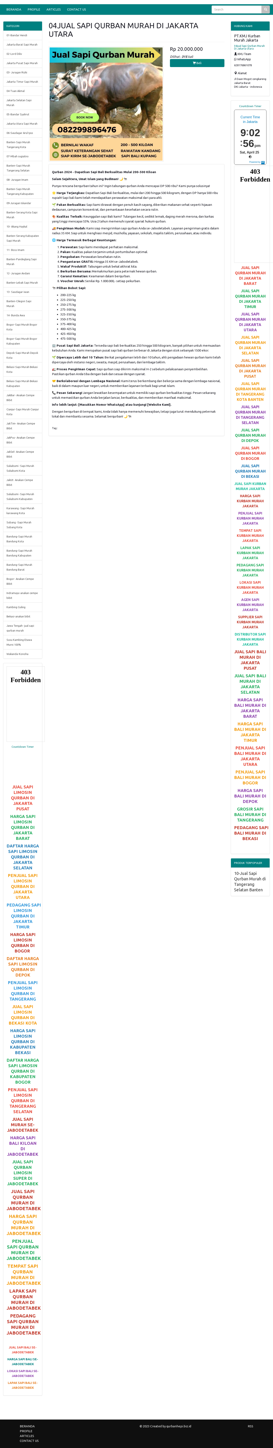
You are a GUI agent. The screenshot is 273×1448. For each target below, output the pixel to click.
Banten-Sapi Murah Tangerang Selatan (18, 168)
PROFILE (34, 9)
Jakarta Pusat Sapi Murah (22, 63)
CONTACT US (76, 9)
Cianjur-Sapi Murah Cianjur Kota (23, 412)
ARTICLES (53, 9)
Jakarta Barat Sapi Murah (22, 44)
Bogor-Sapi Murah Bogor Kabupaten (22, 341)
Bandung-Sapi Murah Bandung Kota (19, 539)
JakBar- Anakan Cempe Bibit (20, 397)
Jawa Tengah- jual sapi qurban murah (20, 628)
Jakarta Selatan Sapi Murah (19, 102)
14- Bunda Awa (16, 315)
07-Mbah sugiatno (18, 156)
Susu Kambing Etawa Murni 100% (19, 642)
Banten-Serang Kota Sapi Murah (22, 215)
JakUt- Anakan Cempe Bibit (20, 482)
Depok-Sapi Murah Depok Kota (22, 355)
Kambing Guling (16, 607)
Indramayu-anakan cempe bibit (22, 595)
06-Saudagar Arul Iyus (20, 132)
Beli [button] (197, 63)
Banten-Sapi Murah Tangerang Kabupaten (20, 191)
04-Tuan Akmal (16, 90)
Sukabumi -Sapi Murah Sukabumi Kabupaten (20, 496)
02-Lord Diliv (14, 53)
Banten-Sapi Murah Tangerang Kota (18, 144)
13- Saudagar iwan (18, 291)
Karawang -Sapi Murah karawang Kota (20, 511)
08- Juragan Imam (17, 179)
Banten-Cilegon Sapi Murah (19, 303)
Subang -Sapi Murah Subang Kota (19, 525)
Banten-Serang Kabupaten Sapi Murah (23, 238)
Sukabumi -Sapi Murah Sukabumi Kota (20, 468)
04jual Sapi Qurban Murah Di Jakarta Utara (249, 47)
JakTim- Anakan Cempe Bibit (21, 426)
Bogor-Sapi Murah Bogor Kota (22, 327)
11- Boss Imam (15, 249)
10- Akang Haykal (17, 226)
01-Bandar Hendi (17, 35)
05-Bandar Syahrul (18, 114)
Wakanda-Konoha (17, 653)
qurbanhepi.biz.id (178, 1426)
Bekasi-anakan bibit (18, 616)
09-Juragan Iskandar (19, 203)
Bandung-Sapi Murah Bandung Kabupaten (19, 553)
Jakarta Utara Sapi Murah (22, 123)
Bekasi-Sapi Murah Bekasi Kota (22, 369)
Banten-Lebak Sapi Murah (22, 282)
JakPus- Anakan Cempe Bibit (21, 440)
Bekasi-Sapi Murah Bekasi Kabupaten (22, 383)
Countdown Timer (23, 746)
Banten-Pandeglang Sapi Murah (22, 261)
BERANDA (13, 9)
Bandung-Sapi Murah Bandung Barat (19, 567)
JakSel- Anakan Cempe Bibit (20, 454)
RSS (250, 1426)
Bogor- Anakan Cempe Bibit (20, 581)
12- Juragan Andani (18, 273)
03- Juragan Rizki (17, 72)
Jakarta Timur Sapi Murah (22, 81)
